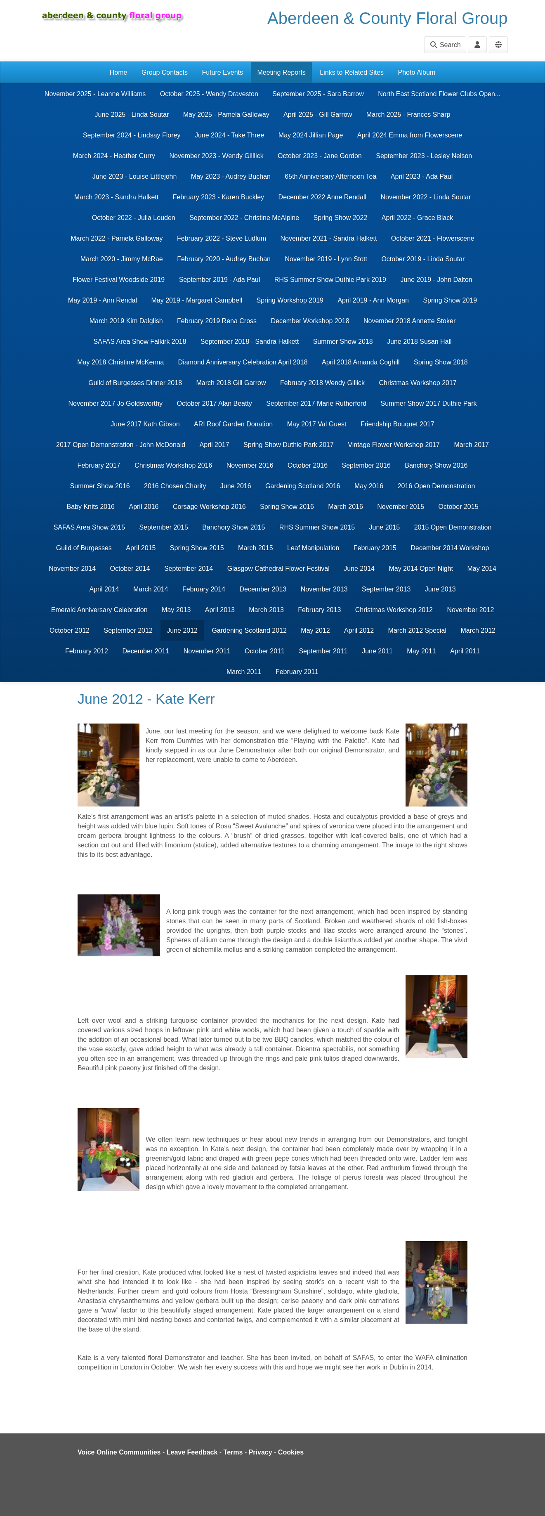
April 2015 (141, 547)
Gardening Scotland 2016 (302, 486)
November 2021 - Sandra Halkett (329, 238)
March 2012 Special (417, 630)
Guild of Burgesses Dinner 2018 (135, 382)
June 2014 (359, 568)
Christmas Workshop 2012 (394, 609)
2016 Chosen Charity (175, 486)
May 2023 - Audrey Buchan (231, 176)
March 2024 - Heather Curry (114, 155)
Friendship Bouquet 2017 (397, 424)
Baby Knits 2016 (90, 506)
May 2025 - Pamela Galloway (226, 114)
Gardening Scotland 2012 (249, 630)
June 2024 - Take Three (229, 135)
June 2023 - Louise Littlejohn (134, 176)
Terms (233, 1452)
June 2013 (440, 589)
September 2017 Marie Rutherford (316, 403)
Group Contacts (165, 72)
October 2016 (308, 465)
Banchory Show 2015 (233, 527)
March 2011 (244, 671)
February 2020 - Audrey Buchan (224, 259)
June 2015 (384, 527)
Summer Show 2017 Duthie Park (429, 403)
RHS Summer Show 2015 (317, 527)
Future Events (222, 72)
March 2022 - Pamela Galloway (117, 238)
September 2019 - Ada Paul (219, 279)
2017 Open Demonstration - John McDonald (120, 444)
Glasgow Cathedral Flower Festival (278, 568)
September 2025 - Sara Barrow (317, 93)
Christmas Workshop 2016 (173, 465)
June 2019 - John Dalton (436, 279)
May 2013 (176, 609)
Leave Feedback (192, 1452)
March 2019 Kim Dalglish (126, 320)
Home (118, 72)
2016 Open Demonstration (436, 486)
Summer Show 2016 (100, 486)
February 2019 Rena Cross (217, 320)
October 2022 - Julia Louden (133, 217)
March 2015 (255, 547)
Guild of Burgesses (84, 547)
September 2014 (188, 568)
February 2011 (297, 671)
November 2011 (207, 651)
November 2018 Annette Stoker (409, 320)
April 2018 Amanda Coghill (361, 362)
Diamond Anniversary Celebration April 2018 (243, 362)
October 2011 (265, 651)
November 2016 (250, 465)
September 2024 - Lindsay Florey (132, 135)
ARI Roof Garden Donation (233, 424)
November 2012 (470, 609)
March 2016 (345, 506)
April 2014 (104, 589)
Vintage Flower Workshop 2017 (394, 444)
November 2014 (72, 568)
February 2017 (99, 465)
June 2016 (235, 486)
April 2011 (465, 651)
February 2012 (86, 651)
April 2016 (143, 506)
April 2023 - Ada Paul (422, 176)
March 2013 (266, 609)
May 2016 (368, 486)
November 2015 (400, 506)
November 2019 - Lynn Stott (326, 259)
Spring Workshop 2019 (289, 300)
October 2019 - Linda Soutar (423, 259)
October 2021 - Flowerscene (432, 238)
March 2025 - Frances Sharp (408, 114)
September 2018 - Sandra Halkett (250, 341)
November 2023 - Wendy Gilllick (216, 155)
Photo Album (417, 72)
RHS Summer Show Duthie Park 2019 (330, 279)
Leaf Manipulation (313, 547)
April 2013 (220, 609)
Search (444, 44)
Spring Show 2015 (197, 547)
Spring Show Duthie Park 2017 (288, 444)
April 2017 (214, 444)
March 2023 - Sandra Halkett (116, 197)
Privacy (260, 1452)
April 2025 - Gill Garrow (317, 114)
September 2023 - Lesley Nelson (424, 155)
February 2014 (203, 589)
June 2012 (182, 630)
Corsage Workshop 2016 (209, 506)
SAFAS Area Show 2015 (89, 527)
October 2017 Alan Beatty (214, 403)
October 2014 (130, 568)
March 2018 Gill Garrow (231, 382)
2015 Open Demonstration (453, 527)
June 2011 (377, 651)
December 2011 (145, 651)
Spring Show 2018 (441, 362)
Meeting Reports (281, 72)
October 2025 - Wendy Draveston (209, 93)
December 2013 (262, 589)
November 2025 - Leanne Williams (95, 93)
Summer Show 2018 (343, 341)
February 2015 (375, 547)
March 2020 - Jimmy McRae (121, 259)
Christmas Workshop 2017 (418, 382)
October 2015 (459, 506)
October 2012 (70, 630)
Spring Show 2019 (450, 300)
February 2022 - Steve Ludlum (221, 238)
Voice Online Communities (119, 1452)
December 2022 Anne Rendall (322, 197)
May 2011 (421, 651)
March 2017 (471, 444)
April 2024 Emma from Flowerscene (409, 135)
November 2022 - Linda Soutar (426, 197)
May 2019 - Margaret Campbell (196, 300)
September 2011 (323, 651)
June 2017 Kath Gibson (145, 424)
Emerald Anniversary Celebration (99, 609)
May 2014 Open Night (421, 568)
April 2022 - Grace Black (417, 217)
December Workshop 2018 (310, 320)
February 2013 (319, 609)
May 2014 (481, 568)
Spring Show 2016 (287, 506)
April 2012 (359, 630)
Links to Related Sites (352, 72)
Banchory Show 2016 (436, 465)
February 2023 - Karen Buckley (218, 197)
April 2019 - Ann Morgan (373, 300)
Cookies (291, 1452)
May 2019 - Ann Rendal (102, 300)
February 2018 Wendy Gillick (322, 382)
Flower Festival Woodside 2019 (119, 279)
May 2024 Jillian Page (310, 135)
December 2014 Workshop (450, 547)
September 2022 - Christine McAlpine (244, 217)
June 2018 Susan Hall (419, 341)
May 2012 (315, 630)
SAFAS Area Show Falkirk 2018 (139, 341)
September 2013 (386, 589)
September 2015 (163, 527)
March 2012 (477, 630)
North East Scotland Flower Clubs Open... (439, 93)
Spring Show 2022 (341, 217)
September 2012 (128, 630)
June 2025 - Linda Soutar (132, 114)
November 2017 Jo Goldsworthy (115, 403)
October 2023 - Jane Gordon (320, 155)
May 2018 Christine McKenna (120, 362)
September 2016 (366, 465)
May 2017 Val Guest (317, 424)
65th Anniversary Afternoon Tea (330, 176)
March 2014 (150, 589)
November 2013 (324, 589)
